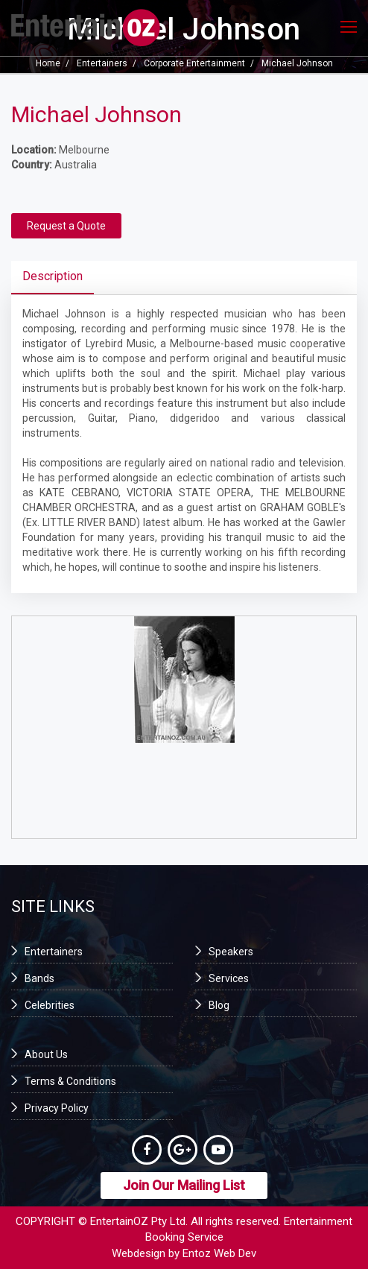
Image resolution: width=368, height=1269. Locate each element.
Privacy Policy (57, 1108)
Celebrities (49, 1005)
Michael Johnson (297, 63)
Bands (39, 978)
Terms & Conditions (70, 1081)
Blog (219, 1005)
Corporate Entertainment (194, 63)
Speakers (231, 952)
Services (229, 978)
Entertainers (102, 63)
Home (48, 63)
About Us (46, 1054)
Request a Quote (66, 226)
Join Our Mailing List (184, 1185)
